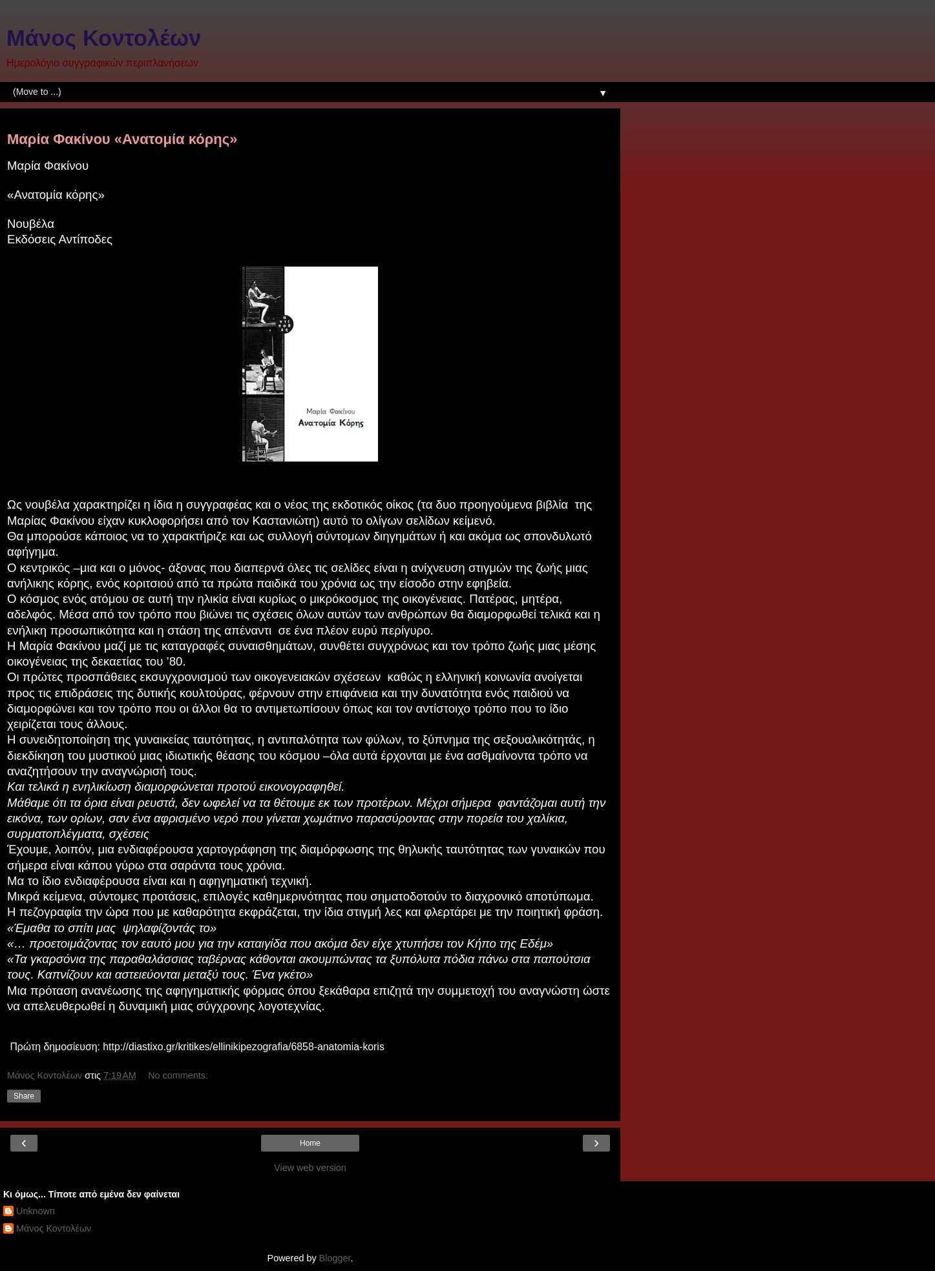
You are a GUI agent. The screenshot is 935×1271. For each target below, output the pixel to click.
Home (310, 1143)
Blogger (335, 1258)
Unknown (35, 1211)
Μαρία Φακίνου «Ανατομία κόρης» (122, 139)
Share (24, 1096)
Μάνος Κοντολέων (103, 38)
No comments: (178, 1075)
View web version (310, 1168)
